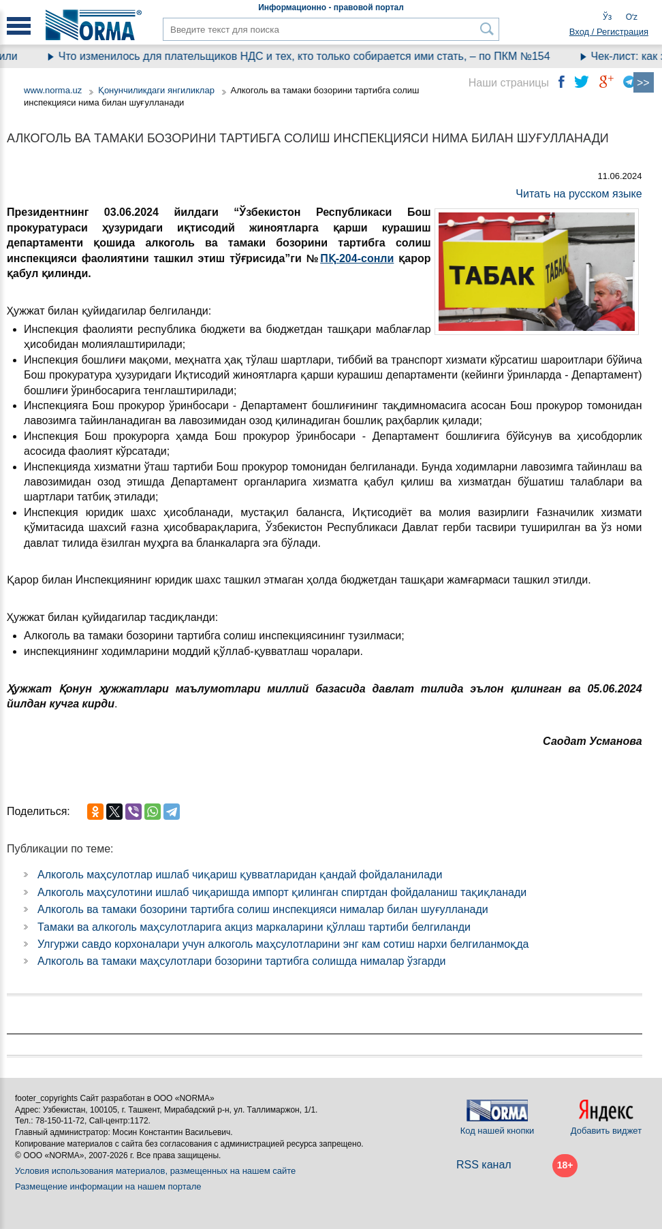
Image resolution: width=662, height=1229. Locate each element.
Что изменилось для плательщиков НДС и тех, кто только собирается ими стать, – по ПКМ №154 (312, 56)
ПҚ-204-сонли (357, 258)
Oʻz (631, 17)
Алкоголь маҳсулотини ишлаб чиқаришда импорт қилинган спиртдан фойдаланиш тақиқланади (281, 892)
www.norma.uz (53, 90)
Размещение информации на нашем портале (108, 1186)
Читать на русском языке (579, 193)
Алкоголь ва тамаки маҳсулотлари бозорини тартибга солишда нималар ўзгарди (241, 961)
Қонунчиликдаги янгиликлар (157, 90)
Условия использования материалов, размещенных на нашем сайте (155, 1171)
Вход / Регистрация (608, 32)
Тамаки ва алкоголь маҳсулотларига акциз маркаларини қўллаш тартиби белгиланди (254, 927)
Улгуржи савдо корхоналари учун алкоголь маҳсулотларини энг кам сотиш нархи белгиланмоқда (283, 944)
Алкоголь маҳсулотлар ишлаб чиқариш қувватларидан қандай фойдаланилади (239, 874)
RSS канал (483, 1164)
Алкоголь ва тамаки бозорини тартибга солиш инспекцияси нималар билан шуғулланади (262, 909)
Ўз (607, 17)
